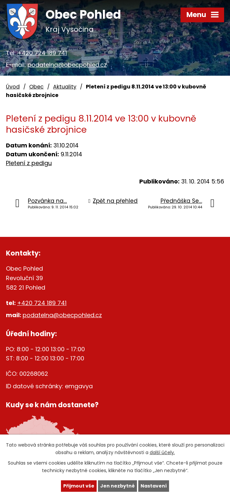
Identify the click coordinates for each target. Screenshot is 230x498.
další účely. (162, 452)
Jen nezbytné (117, 486)
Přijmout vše (78, 486)
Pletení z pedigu (29, 163)
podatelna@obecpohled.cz (67, 65)
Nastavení (154, 486)
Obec (36, 86)
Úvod (13, 86)
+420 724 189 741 (42, 53)
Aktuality (64, 86)
